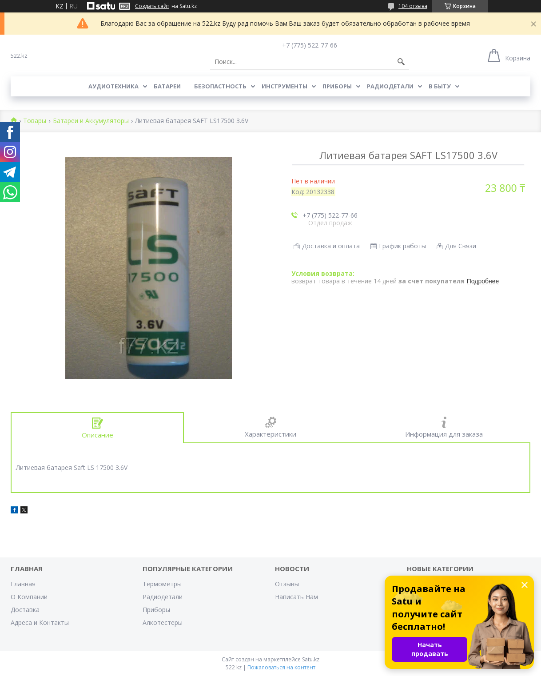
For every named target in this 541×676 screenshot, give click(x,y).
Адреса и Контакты (40, 622)
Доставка (25, 609)
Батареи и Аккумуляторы (91, 121)
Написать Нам (296, 596)
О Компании (29, 596)
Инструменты (284, 86)
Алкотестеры (163, 622)
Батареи (167, 86)
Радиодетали (390, 86)
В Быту (440, 86)
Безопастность (220, 86)
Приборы (337, 86)
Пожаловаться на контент (281, 667)
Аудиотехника (113, 86)
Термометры (162, 584)
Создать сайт (152, 6)
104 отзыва (412, 6)
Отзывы (287, 584)
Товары (34, 121)
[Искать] (401, 61)
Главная (23, 584)
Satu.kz (310, 659)
